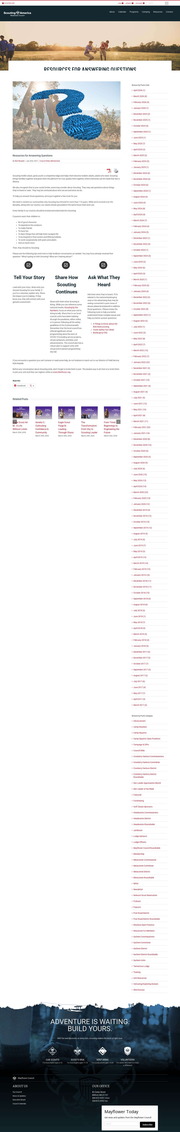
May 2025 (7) (139, 143)
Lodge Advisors (140, 836)
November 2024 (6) (141, 179)
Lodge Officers (139, 842)
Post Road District (141, 913)
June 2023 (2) (139, 262)
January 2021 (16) (141, 433)
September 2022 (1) (142, 315)
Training (136, 972)
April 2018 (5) (139, 628)
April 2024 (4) (139, 214)
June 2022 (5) (139, 333)
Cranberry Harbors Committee (146, 762)
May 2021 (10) (139, 409)
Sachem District (140, 948)
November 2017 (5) (141, 658)
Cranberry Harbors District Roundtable (144, 775)
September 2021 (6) (142, 386)
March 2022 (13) (140, 350)
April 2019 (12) (139, 557)
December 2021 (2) (141, 368)
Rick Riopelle (19, 161)
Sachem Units (139, 960)
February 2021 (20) (141, 427)
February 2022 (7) (141, 356)
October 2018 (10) (141, 593)
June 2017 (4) (139, 687)
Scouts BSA (77, 1062)
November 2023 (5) (141, 244)
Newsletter (138, 889)
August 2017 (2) (140, 675)
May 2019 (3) (139, 551)
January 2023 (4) (141, 291)
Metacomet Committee (143, 866)
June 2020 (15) (140, 474)
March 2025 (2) (140, 155)
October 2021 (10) (141, 380)
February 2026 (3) (141, 102)
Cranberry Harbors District (144, 768)
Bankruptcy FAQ (100, 333)
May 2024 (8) (139, 208)
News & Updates (19, 1096)
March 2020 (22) (140, 492)
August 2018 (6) (140, 604)
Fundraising (138, 801)
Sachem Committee (141, 942)
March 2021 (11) (140, 421)
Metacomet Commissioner (144, 860)
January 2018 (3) (141, 646)
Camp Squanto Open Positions (146, 739)
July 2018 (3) (139, 610)
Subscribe (147, 1124)
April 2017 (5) (139, 699)
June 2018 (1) (139, 616)
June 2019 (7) (139, 545)
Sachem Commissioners (143, 937)
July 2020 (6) (139, 468)
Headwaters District (142, 818)
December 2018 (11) (142, 581)
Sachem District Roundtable (145, 954)
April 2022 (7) (139, 344)
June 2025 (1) (139, 138)
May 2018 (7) (139, 622)
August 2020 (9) (140, 463)
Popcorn (137, 907)
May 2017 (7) (139, 693)
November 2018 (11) (142, 587)
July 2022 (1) (139, 327)
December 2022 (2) (141, 297)
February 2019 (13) (141, 569)
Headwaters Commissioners (145, 812)
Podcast (137, 901)
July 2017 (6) (139, 681)
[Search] (166, 3)
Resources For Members (144, 931)
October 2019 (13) (141, 522)
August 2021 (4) (140, 392)
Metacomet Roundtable (143, 877)
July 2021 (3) (139, 398)
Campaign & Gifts (141, 744)
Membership (55, 161)
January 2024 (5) (141, 232)
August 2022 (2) (140, 321)
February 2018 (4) (141, 640)
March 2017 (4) (140, 705)
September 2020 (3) (142, 457)
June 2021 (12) (140, 403)
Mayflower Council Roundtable (146, 848)
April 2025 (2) (139, 149)
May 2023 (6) (139, 268)
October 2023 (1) (140, 250)
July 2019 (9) (139, 539)
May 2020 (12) (139, 480)
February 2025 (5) (141, 161)
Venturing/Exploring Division (145, 984)
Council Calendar (19, 1104)
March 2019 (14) (140, 563)
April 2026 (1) (139, 90)
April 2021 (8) (139, 415)
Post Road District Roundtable (146, 919)
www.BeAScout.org (61, 372)
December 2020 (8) (141, 439)
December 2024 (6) (141, 173)
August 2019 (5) (140, 534)
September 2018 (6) (142, 599)
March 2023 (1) (140, 279)
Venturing (102, 1062)
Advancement (139, 721)
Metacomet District (141, 872)
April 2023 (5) (139, 273)
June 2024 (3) (139, 203)
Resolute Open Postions (143, 925)
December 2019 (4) (141, 510)
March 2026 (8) (140, 96)
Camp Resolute (140, 727)
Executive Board (19, 1100)
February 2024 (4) (141, 226)
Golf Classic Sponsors (142, 807)
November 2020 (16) (142, 445)
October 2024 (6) (140, 185)
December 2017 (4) (141, 652)
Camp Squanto (140, 733)
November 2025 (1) (141, 120)
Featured (137, 795)
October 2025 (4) (140, 126)
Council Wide (45, 161)
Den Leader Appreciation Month (147, 783)
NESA (135, 883)
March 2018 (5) (140, 634)
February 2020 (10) (141, 498)
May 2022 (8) (139, 338)
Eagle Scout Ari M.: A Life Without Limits (20, 425)
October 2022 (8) (140, 309)
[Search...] (156, 3)
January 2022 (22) (141, 362)
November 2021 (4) (141, 374)
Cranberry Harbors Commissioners (148, 756)
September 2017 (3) (142, 669)
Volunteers (127, 1062)
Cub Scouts (52, 1062)
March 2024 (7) (140, 220)
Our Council (17, 1092)
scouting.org (9, 3)
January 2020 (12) (141, 504)
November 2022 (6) (141, 303)
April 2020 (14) (139, 486)
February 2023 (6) (141, 285)
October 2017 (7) (140, 664)
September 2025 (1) (142, 132)
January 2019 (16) (141, 575)
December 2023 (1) (141, 238)
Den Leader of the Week (143, 789)
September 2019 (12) (142, 528)
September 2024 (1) (142, 191)
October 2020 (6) (140, 451)
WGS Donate (138, 990)
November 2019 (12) (142, 516)
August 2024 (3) (140, 197)
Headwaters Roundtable (144, 824)
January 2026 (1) (141, 108)
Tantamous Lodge (141, 966)
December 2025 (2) (141, 114)
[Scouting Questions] (67, 115)
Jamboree (137, 830)
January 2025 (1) (141, 167)
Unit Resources (140, 978)
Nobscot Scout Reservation (145, 895)
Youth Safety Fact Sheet (103, 330)
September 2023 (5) (142, 256)
